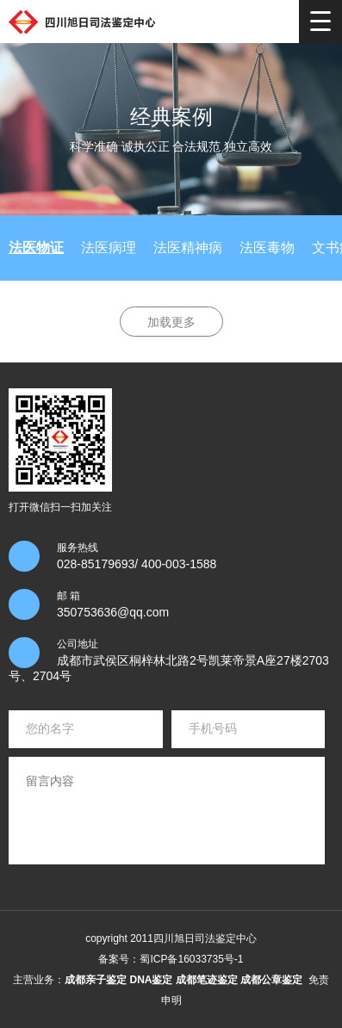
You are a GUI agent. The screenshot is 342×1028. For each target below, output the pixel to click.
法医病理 (108, 247)
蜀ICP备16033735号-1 (191, 959)
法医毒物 (267, 247)
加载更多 (171, 322)
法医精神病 (187, 247)
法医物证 (36, 247)
